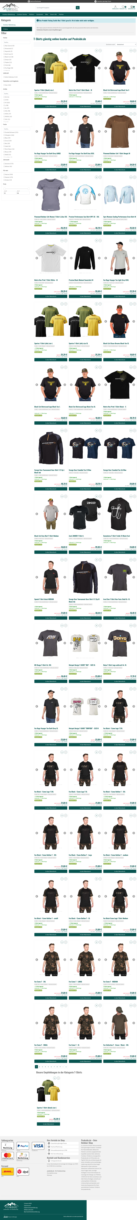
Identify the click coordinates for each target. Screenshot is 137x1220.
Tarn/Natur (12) (9, 149)
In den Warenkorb (50, 106)
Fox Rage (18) (9, 68)
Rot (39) (7, 143)
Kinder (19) (8, 180)
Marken (61, 14)
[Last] (66, 1066)
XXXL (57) (8, 113)
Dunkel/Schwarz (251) (11, 132)
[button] (62, 50)
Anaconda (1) (9, 48)
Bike (46, 14)
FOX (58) (7, 65)
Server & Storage (10, 1217)
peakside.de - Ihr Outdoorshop (10, 1209)
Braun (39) (8, 152)
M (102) (7, 102)
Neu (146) (8, 85)
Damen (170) (9, 177)
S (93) (6, 100)
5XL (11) (7, 119)
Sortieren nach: (110, 44)
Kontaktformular (52, 1173)
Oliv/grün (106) (9, 135)
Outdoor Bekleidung (8, 14)
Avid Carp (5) (9, 54)
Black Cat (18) (9, 57)
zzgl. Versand (64, 103)
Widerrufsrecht (28, 1209)
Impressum (27, 1205)
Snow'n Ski (53, 14)
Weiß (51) (8, 154)
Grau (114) (8, 140)
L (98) (6, 105)
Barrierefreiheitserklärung (32, 1212)
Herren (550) (9, 174)
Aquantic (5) (8, 51)
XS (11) (7, 97)
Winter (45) (8, 166)
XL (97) (7, 108)
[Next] (63, 1066)
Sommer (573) (9, 163)
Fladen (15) (8, 62)
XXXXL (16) (8, 116)
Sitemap (49, 1175)
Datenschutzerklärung (30, 1207)
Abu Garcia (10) (9, 45)
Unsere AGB (28, 1203)
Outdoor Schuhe (22, 14)
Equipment (39, 14)
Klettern (31, 14)
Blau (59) (7, 138)
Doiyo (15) (8, 59)
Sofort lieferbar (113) (11, 77)
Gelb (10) (8, 146)
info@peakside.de (56, 1161)
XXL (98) (7, 111)
